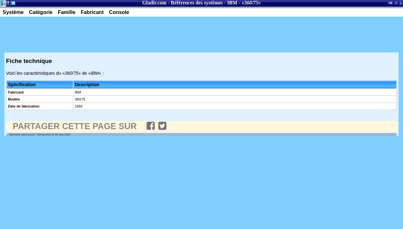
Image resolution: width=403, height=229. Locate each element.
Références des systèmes (197, 2)
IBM (232, 2)
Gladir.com (154, 2)
